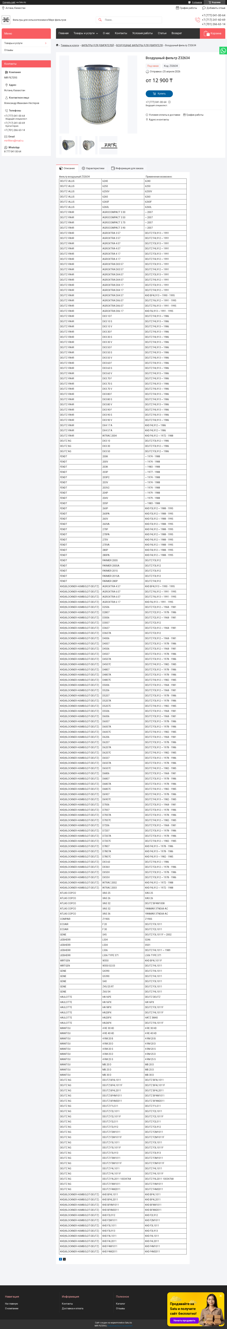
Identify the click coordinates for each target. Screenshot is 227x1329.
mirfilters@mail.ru (13, 140)
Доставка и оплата (72, 1308)
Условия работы (142, 33)
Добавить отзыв (216, 8)
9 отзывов (197, 2)
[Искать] (100, 20)
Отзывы (8, 50)
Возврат (177, 33)
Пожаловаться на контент (120, 1326)
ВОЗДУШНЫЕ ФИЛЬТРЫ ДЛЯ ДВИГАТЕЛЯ (139, 45)
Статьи (162, 33)
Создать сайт (9, 2)
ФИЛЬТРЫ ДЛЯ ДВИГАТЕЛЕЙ (97, 45)
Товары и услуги (84, 33)
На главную (11, 1303)
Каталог (120, 1303)
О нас (106, 33)
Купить (162, 93)
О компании (11, 1308)
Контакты (121, 33)
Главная (64, 33)
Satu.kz (128, 1323)
